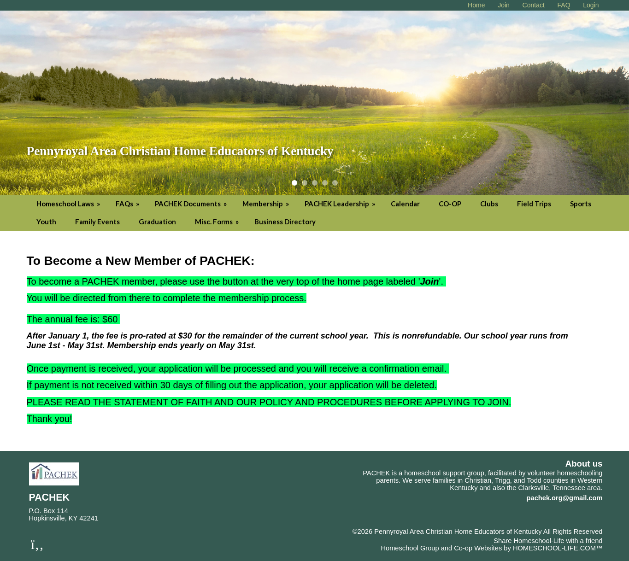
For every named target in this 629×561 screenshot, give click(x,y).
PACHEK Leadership (340, 203)
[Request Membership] (504, 5)
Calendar (405, 203)
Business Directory (285, 221)
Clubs (489, 203)
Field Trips (534, 203)
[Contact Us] (534, 5)
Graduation (157, 221)
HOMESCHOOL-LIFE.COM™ (558, 548)
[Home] (476, 5)
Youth (46, 221)
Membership (266, 203)
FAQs (128, 203)
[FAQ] (564, 5)
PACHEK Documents (191, 203)
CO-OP (450, 203)
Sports (580, 203)
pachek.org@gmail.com (565, 498)
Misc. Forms (217, 221)
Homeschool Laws (68, 203)
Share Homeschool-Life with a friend (548, 540)
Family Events (97, 221)
